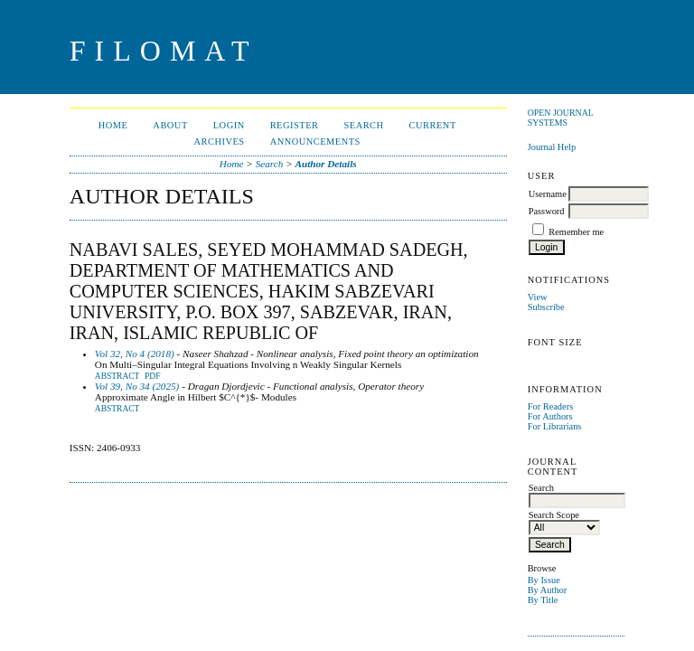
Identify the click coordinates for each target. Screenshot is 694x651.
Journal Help (552, 147)
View (538, 297)
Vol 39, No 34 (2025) (137, 386)
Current (432, 125)
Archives (219, 141)
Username (548, 194)
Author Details (326, 163)
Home (113, 125)
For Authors (550, 416)
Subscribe (546, 307)
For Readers (551, 406)
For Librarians (555, 426)
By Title (543, 600)
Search (363, 125)
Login (229, 125)
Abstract (117, 376)
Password (547, 211)
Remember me (576, 232)
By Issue (544, 580)
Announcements (315, 141)
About (170, 125)
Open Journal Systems (561, 117)
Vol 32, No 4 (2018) (134, 353)
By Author (547, 590)
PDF (152, 376)
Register (294, 125)
